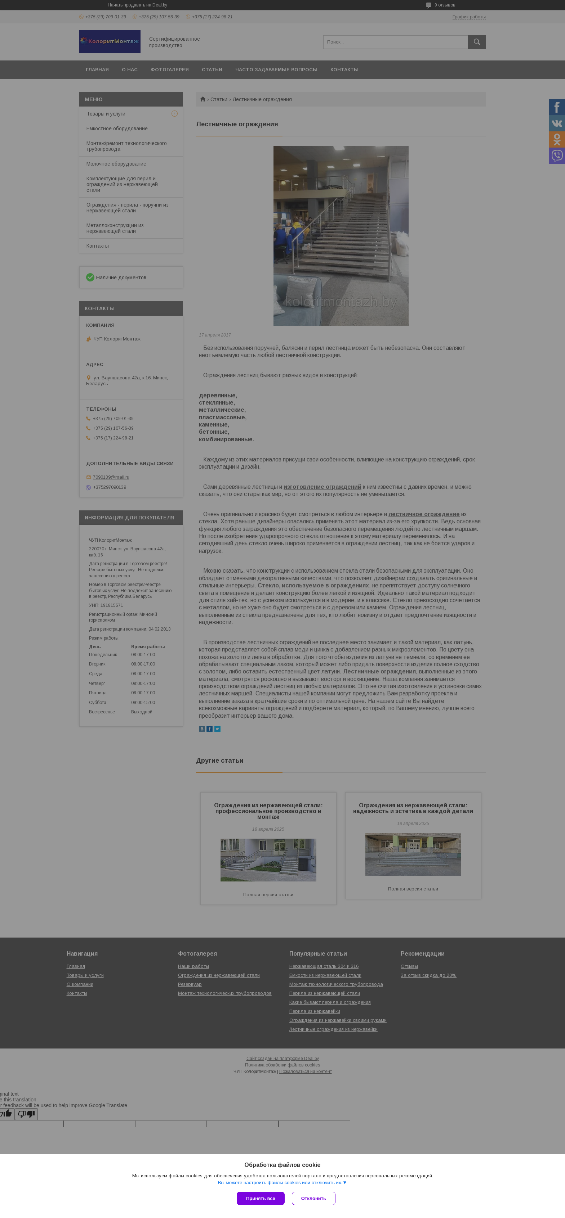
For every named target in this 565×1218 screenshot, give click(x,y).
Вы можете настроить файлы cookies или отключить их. (280, 1182)
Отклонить (313, 1198)
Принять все (260, 1198)
